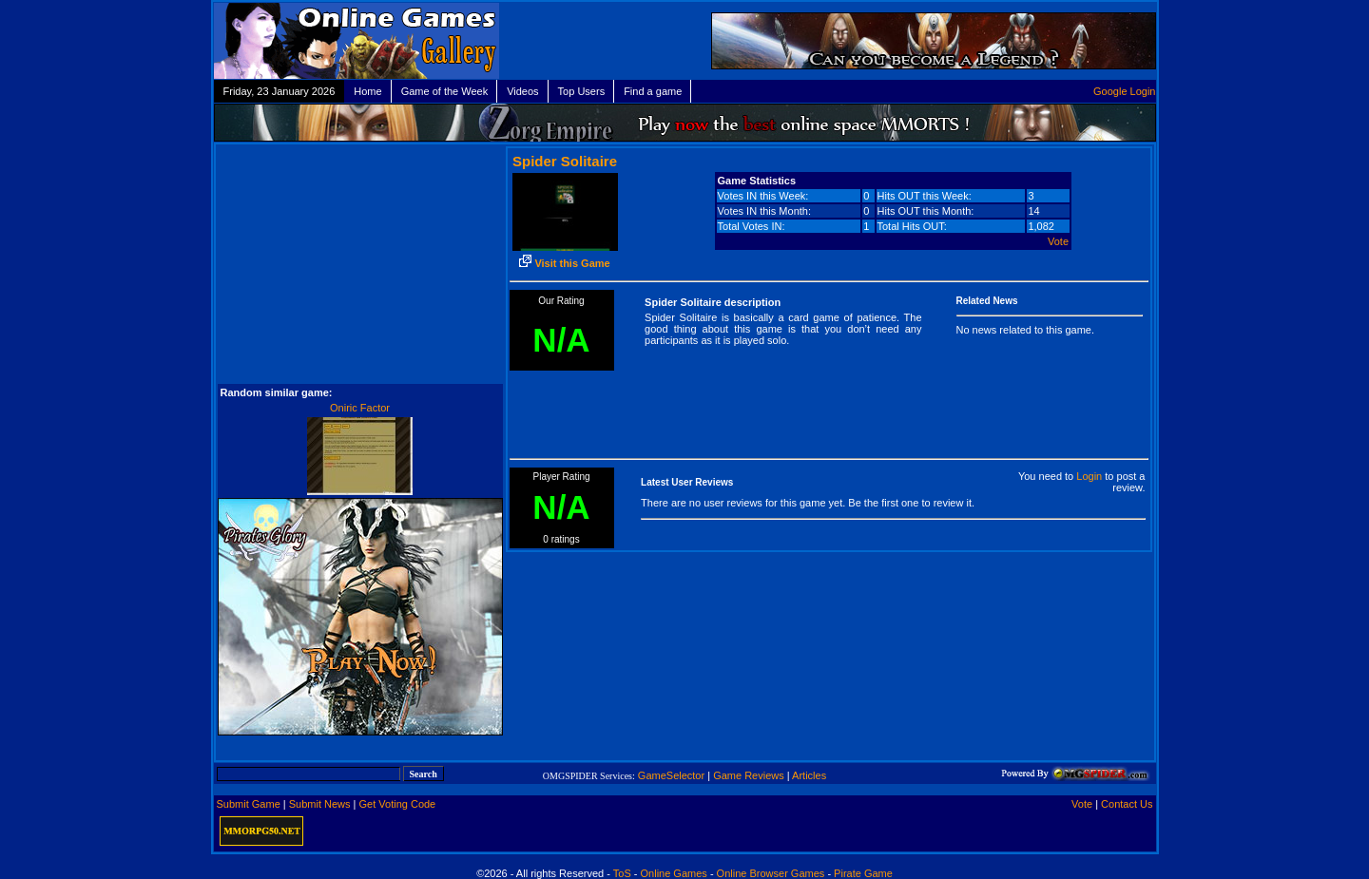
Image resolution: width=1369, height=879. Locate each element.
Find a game (653, 91)
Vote (1058, 241)
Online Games (674, 873)
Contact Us (1126, 804)
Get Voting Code (397, 804)
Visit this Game (564, 263)
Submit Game (248, 804)
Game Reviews (748, 775)
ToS (622, 873)
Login (1089, 476)
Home (367, 91)
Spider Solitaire (564, 161)
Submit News (320, 804)
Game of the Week (445, 91)
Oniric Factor (360, 407)
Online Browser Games (771, 873)
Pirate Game (863, 873)
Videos (522, 91)
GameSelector (671, 775)
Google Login (1124, 91)
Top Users (582, 91)
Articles (809, 775)
